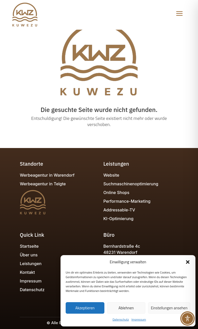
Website (111, 175)
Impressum (138, 319)
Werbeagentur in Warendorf (47, 175)
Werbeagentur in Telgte (43, 183)
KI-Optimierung (118, 218)
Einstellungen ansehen (169, 308)
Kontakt (27, 272)
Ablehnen (126, 308)
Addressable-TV (119, 209)
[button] (187, 262)
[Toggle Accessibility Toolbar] (187, 318)
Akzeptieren (85, 308)
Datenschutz (121, 319)
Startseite (29, 246)
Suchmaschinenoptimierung (130, 183)
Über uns (28, 254)
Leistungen (31, 263)
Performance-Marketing (127, 201)
